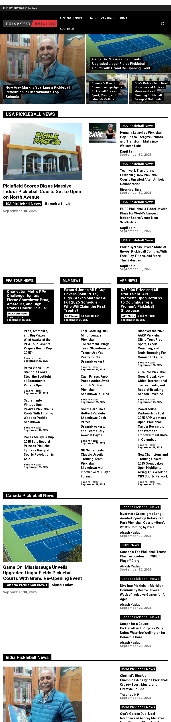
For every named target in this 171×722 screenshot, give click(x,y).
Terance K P (55, 665)
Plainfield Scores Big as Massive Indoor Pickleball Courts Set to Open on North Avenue (37, 191)
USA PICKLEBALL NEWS (30, 114)
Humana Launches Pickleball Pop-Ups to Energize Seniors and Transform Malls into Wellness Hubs (143, 134)
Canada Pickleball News (30, 443)
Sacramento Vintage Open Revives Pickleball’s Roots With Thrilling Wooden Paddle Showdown (38, 366)
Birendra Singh (56, 201)
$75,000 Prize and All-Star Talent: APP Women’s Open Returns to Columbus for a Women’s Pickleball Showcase (140, 269)
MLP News (72, 249)
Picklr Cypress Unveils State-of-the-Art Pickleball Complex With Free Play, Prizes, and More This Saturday (143, 225)
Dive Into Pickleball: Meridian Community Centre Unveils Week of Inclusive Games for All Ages (143, 524)
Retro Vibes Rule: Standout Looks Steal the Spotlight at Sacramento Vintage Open (37, 336)
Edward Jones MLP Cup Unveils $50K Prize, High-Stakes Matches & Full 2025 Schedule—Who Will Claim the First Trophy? (85, 271)
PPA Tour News (19, 249)
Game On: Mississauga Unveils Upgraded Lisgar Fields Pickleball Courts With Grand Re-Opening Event (40, 520)
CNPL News (130, 489)
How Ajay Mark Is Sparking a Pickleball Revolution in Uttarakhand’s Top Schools (38, 656)
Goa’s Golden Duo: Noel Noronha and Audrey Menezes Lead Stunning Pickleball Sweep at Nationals (143, 632)
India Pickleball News (27, 582)
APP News (128, 249)
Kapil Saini (128, 143)
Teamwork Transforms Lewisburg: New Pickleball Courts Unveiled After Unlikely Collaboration (144, 164)
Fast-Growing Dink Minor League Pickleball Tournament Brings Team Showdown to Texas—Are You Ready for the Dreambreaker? (95, 310)
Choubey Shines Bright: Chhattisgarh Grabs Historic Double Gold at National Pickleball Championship (143, 663)
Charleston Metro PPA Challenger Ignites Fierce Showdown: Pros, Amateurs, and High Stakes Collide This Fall (28, 269)
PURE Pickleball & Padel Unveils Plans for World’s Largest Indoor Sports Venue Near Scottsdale (140, 194)
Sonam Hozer (15, 286)
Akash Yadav (61, 530)
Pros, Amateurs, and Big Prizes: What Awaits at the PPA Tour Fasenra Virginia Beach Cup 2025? (39, 307)
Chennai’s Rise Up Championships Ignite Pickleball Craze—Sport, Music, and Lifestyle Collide (144, 602)
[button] (162, 23)
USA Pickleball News (22, 201)
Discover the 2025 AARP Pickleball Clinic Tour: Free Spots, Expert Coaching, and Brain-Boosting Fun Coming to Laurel (152, 309)
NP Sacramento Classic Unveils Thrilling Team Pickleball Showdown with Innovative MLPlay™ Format (96, 406)
